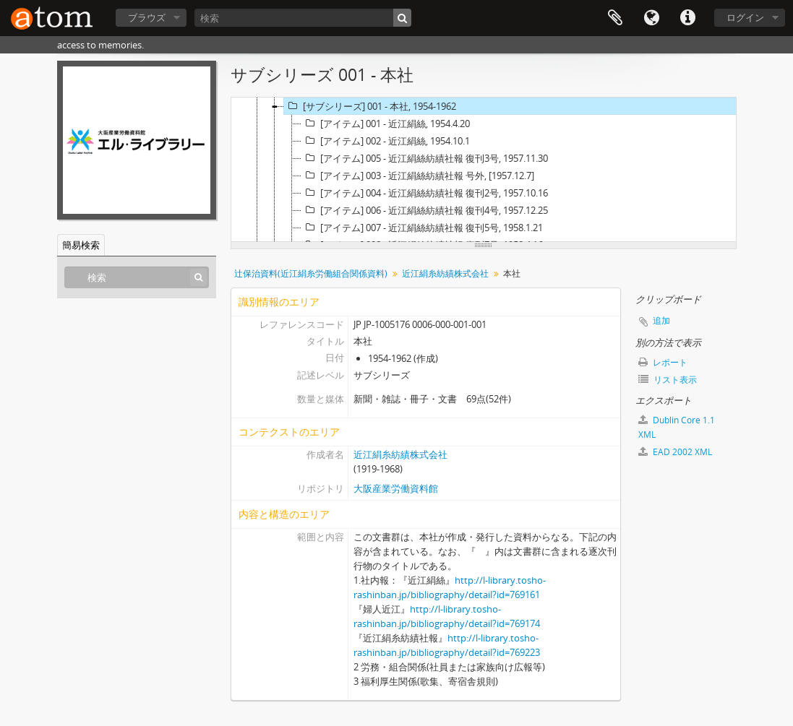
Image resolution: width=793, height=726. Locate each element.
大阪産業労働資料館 (395, 488)
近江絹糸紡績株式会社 (445, 273)
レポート (662, 362)
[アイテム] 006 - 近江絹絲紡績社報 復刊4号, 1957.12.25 (424, 210)
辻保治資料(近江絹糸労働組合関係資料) (310, 273)
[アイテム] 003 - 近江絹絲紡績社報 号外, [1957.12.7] (417, 175)
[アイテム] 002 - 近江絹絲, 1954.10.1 (385, 141)
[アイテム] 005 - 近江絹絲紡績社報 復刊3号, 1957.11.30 (424, 158)
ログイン (745, 17)
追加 (661, 320)
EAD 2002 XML (675, 452)
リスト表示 (667, 379)
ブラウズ (147, 17)
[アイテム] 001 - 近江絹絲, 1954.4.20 (385, 123)
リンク (687, 18)
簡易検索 (81, 244)
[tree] (483, 170)
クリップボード (615, 18)
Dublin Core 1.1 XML (676, 427)
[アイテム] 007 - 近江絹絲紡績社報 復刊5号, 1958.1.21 (422, 227)
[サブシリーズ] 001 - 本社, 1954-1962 (370, 106)
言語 (651, 18)
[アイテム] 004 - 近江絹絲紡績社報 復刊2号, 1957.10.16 (424, 193)
